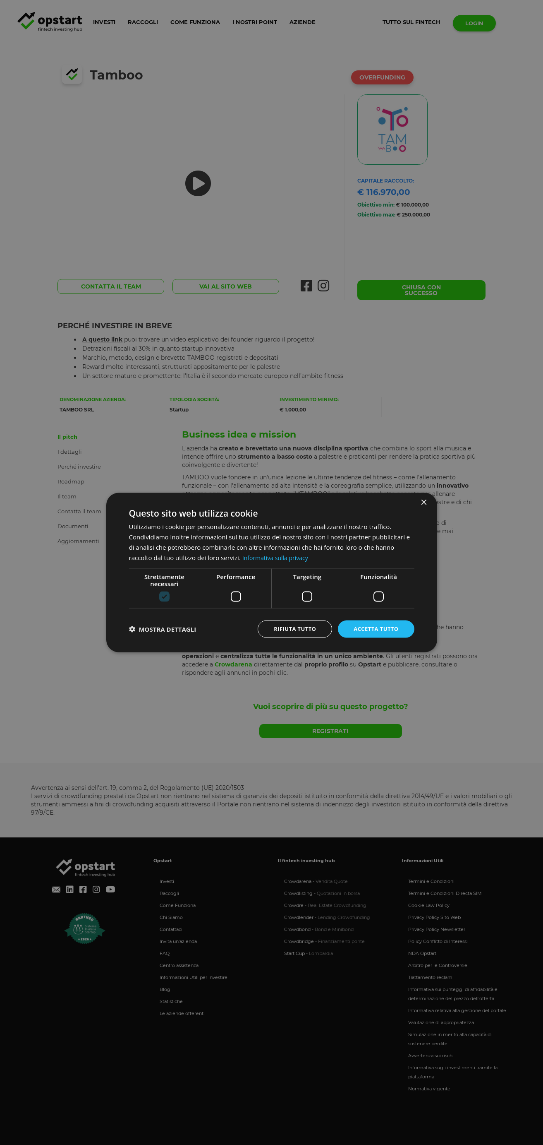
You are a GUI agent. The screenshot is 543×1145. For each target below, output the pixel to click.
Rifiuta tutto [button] (290, 629)
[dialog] (271, 572)
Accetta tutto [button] (374, 629)
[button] (162, 629)
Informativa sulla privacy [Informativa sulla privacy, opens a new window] (277, 557)
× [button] (424, 502)
